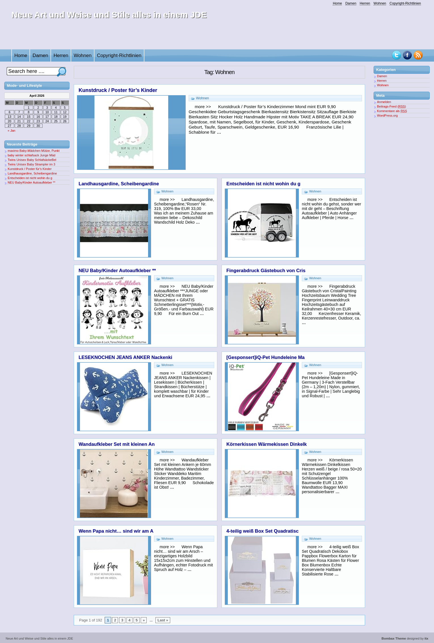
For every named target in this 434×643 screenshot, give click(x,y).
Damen (350, 3)
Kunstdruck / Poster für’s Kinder (118, 90)
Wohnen (380, 3)
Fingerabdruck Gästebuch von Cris (266, 270)
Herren (365, 3)
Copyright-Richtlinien (405, 3)
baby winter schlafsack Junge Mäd (31, 155)
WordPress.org (387, 115)
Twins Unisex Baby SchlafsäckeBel (32, 159)
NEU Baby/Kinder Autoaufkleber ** (117, 270)
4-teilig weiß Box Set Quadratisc (262, 531)
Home (337, 3)
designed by (405, 638)
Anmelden (384, 102)
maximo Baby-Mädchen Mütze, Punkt (34, 150)
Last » (162, 620)
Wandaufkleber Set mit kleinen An (117, 444)
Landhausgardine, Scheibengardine (119, 183)
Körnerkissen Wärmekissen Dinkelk (266, 444)
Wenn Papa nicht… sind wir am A (116, 531)
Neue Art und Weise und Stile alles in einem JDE (109, 14)
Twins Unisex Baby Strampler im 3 (31, 164)
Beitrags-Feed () (391, 106)
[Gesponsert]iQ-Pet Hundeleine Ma (265, 357)
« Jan (11, 130)
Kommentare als (392, 111)
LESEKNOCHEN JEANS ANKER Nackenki (125, 357)
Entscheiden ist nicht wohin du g (263, 183)
